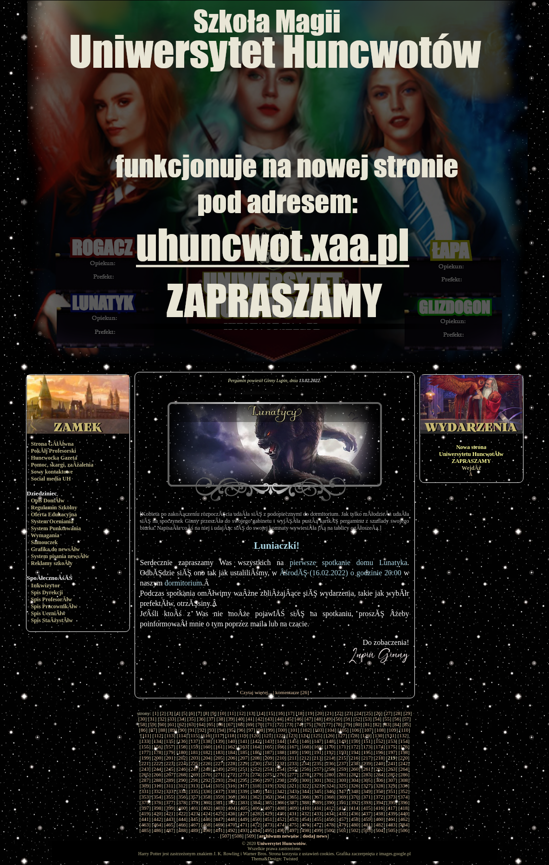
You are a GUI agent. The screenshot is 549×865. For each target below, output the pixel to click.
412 (330, 808)
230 (256, 763)
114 (182, 735)
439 (392, 813)
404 (231, 808)
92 (201, 730)
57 (406, 719)
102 (306, 730)
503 (367, 830)
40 (240, 719)
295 (244, 780)
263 (392, 769)
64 (201, 724)
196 (379, 752)
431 (293, 813)
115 (194, 735)
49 (328, 719)
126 (329, 735)
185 (244, 752)
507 (226, 836)
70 (259, 724)
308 (404, 780)
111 (145, 735)
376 (157, 802)
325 (342, 785)
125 (317, 735)
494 (256, 830)
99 (270, 730)
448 (231, 819)
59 (152, 724)
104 (331, 730)
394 (379, 802)
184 (231, 752)
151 (367, 741)
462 (404, 819)
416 (379, 808)
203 (195, 758)
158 (182, 746)
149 (342, 741)
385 (268, 802)
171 (342, 746)
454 (306, 819)
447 (219, 819)
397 (145, 808)
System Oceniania (52, 521)
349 (367, 791)
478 (330, 824)
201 (170, 758)
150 (355, 741)
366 (306, 797)
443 (170, 819)
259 (342, 769)
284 (379, 774)
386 (281, 802)
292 (207, 780)
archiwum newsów (279, 836)
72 (279, 724)
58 (142, 724)
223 (170, 763)
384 (256, 802)
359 (219, 797)
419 (145, 813)
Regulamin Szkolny (54, 507)
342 (281, 791)
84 (396, 724)
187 (268, 752)
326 (355, 785)
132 (403, 735)
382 (231, 802)
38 (220, 719)
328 (379, 785)
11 (231, 713)
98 (260, 730)
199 (145, 758)
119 (242, 735)
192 (330, 752)
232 (281, 763)
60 (162, 724)
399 (170, 808)
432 (306, 813)
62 (181, 724)
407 (268, 808)
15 (270, 713)
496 (281, 830)
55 (386, 719)
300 (306, 780)
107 (368, 730)
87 (152, 730)
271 (219, 774)
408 (281, 808)
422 (182, 813)
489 (194, 830)
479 (342, 824)
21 (329, 713)
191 (318, 752)
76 (318, 724)
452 (281, 819)
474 (281, 824)
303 (342, 780)
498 (306, 830)
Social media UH (51, 478)
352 (404, 791)
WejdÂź (471, 468)
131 (391, 735)
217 (367, 758)
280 (330, 774)
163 (244, 746)
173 (367, 746)
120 (255, 735)
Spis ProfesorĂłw (51, 599)
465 (170, 824)
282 (355, 774)
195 (367, 752)
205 (219, 758)
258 (330, 769)
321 (293, 785)
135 (170, 741)
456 (330, 819)
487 (170, 830)
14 (261, 713)
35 (191, 719)
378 (182, 802)
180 (182, 752)
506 (404, 830)
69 (249, 724)
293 (219, 780)
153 (392, 741)
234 (306, 763)
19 (309, 713)
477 (318, 824)
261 (367, 769)
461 (392, 819)
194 (355, 752)
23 (348, 713)
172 (355, 746)
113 (170, 735)
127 (341, 735)
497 (293, 830)
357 (194, 797)
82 (377, 724)
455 (318, 819)
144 (281, 741)
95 (231, 730)
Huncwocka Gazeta (54, 458)
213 (318, 758)
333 (170, 791)
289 (170, 780)
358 (207, 797)
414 (355, 808)
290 (182, 780)
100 (281, 730)
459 (367, 819)
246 (182, 769)
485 (145, 830)
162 (231, 746)
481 (367, 824)
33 (171, 719)
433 (318, 813)
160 (207, 746)
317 (244, 785)
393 (367, 802)
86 (143, 730)
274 (256, 774)
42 (259, 719)
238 (355, 763)
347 (342, 791)
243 (145, 769)
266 (157, 774)
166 (281, 746)
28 (397, 713)
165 (268, 746)
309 (145, 785)
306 (379, 780)
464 (157, 824)
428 (256, 813)
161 (219, 746)
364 (281, 797)
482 (379, 824)
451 (268, 819)
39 (230, 719)
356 (182, 797)
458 (355, 819)
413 (342, 808)
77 (328, 724)
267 (170, 774)
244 (157, 769)
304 (355, 780)
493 (244, 830)
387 (293, 802)
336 (207, 791)
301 (318, 780)
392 (355, 802)
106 (356, 730)
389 (318, 802)
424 (207, 813)
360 (231, 797)
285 (392, 774)
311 (170, 785)
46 (299, 719)
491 (219, 830)
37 (210, 719)
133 (145, 741)
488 (182, 830)
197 (392, 752)
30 (142, 719)
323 (318, 785)
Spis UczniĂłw (48, 613)
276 (281, 774)
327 (367, 785)
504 (379, 830)
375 (145, 802)
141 (244, 741)
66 (220, 724)
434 (330, 813)
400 (182, 808)
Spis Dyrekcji (47, 592)
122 (280, 735)
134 (157, 741)
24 (358, 713)
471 (244, 824)
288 (157, 780)
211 (293, 758)
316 (231, 785)
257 (318, 769)
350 (379, 791)
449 (244, 819)
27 (388, 713)
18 (300, 713)
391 (342, 802)
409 (293, 808)
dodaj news (315, 836)
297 (268, 780)
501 (342, 830)
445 (194, 819)
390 (330, 802)
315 (219, 785)
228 (231, 763)
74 (299, 724)
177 (145, 752)
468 (207, 824)
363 (268, 797)
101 (294, 730)
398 (157, 808)
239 (367, 763)
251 (244, 769)
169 (318, 746)
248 (207, 769)
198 (404, 752)
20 (319, 713)
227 (219, 763)
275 (268, 774)
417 (392, 808)
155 (145, 746)
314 (207, 785)
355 (170, 797)
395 (392, 802)
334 (182, 791)
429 (268, 813)
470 (231, 824)
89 (172, 730)
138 (207, 741)
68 (240, 724)
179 (170, 752)
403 (219, 808)
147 (318, 741)
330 (404, 785)
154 (404, 741)
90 (182, 730)
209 (268, 758)
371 (367, 797)
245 (170, 769)
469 (219, 824)
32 (162, 719)
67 (230, 724)
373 (392, 797)
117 (218, 735)
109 (392, 730)
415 (367, 808)
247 (194, 769)
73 (289, 724)
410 (306, 808)
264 (404, 769)
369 (342, 797)
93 (211, 730)
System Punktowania (56, 528)
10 (222, 713)
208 (256, 758)
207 (244, 758)
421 (170, 813)
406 (256, 808)
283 (367, 774)
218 (379, 758)
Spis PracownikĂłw (54, 606)
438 (379, 813)
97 (250, 730)
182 (207, 752)
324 (330, 785)
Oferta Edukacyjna (54, 514)
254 (281, 769)
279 (318, 774)
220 (404, 758)
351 (392, 791)
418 (404, 808)
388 (306, 802)
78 (338, 724)
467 (194, 824)
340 (256, 791)
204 (207, 758)
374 (404, 797)
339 (244, 791)
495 (268, 830)
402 (207, 808)
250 (231, 769)
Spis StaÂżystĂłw (52, 620)
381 (219, 802)
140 (231, 741)
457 (342, 819)
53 (367, 719)
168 (306, 746)
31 (152, 719)
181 (194, 752)
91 (191, 730)
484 (404, 824)
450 (256, 819)
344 (306, 791)
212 (305, 758)
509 (250, 836)
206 (231, 758)
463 (145, 824)
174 (379, 746)
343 (293, 791)
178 (157, 752)
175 (392, 746)
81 (367, 724)
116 (206, 735)
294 (231, 780)
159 (194, 746)
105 (343, 730)
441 (145, 819)
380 (207, 802)
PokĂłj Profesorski (53, 451)
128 (354, 735)
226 (207, 763)
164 (256, 746)
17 (290, 713)
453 (293, 819)
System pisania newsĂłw (60, 556)
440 (404, 813)
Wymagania (45, 535)
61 (171, 724)
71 (269, 724)
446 (207, 819)
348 (355, 791)
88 (162, 730)
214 (330, 758)
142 (256, 741)
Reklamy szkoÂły (52, 563)
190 (306, 752)
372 (379, 797)
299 (293, 780)
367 (318, 797)
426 (231, 813)
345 (318, 791)
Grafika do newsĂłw (55, 549)
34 (181, 719)
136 (182, 741)
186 (256, 752)
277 (293, 774)
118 (230, 735)
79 (347, 724)
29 (407, 713)
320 (280, 785)
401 (195, 808)
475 (293, 824)
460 (379, 819)
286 (404, 774)
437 (367, 813)
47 (308, 719)
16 (280, 713)
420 (157, 813)
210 (281, 758)
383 (244, 802)
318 (256, 785)
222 (157, 763)
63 (191, 724)
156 (157, 746)
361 (244, 797)
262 (379, 769)
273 (244, 774)
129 (366, 735)
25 (368, 713)
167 (293, 746)
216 (355, 758)
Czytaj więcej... (255, 692)
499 (318, 830)
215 (342, 758)
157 (170, 746)
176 (404, 746)
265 (145, 774)
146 (306, 741)
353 (145, 797)
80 (357, 724)
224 (182, 763)
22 (339, 713)
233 (293, 763)
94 (221, 730)
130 (378, 735)
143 (268, 741)
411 (317, 808)
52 (357, 719)
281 (342, 774)
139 (219, 741)
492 (231, 830)
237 (342, 763)
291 (194, 780)
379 (194, 802)
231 (268, 763)
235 (318, 763)
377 (170, 802)
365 (293, 797)
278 (306, 774)
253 (268, 769)
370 (355, 797)
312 (182, 785)
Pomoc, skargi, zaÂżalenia (62, 465)
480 (355, 824)
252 (256, 769)
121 (267, 735)
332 (157, 791)
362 (256, 797)
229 (244, 763)
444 (182, 819)
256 (306, 769)
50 (338, 719)
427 (244, 813)
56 (396, 719)
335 (194, 791)
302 (330, 780)
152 (379, 741)
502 (355, 830)
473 (268, 824)
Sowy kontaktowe (52, 471)
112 (157, 735)
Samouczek (44, 542)
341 (268, 791)
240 (379, 763)
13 (251, 713)
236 (330, 763)
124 (305, 735)
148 (330, 741)
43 (269, 719)
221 (145, 763)
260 (355, 769)
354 (157, 797)
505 (392, 830)
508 (238, 836)
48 (318, 719)
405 (244, 808)
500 (330, 830)
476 (306, 824)
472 (256, 824)
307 (392, 780)
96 (241, 730)
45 (289, 719)
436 (355, 813)
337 (219, 791)
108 (380, 730)
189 (293, 752)
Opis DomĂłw (48, 500)
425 (219, 813)
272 (231, 774)
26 (378, 713)
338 (231, 791)
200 (157, 758)
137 (194, 741)
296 (256, 780)
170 (330, 746)
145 (293, 741)
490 (207, 830)
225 (194, 763)
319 (268, 785)
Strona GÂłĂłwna (52, 444)
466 (182, 824)
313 (194, 785)
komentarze (287, 692)
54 (377, 719)
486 (157, 830)
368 (330, 797)
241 (392, 763)
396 (404, 802)
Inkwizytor (45, 585)
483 (392, 824)
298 (281, 780)
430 (281, 813)
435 (342, 813)
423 (194, 813)
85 (406, 724)
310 (157, 785)
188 (281, 752)
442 (157, 819)
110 (404, 730)
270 (207, 774)
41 (249, 719)
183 (219, 752)
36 (201, 719)
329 (392, 785)
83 (386, 724)
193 (342, 752)
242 (404, 763)
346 (330, 791)
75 (308, 724)
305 (367, 780)
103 (319, 730)
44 (279, 719)
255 (293, 769)
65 (210, 724)
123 (292, 735)
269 (194, 774)
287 (145, 780)
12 (241, 713)
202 (182, 758)
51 (347, 719)
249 (219, 769)
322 (305, 785)
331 (145, 791)
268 (182, 774)
